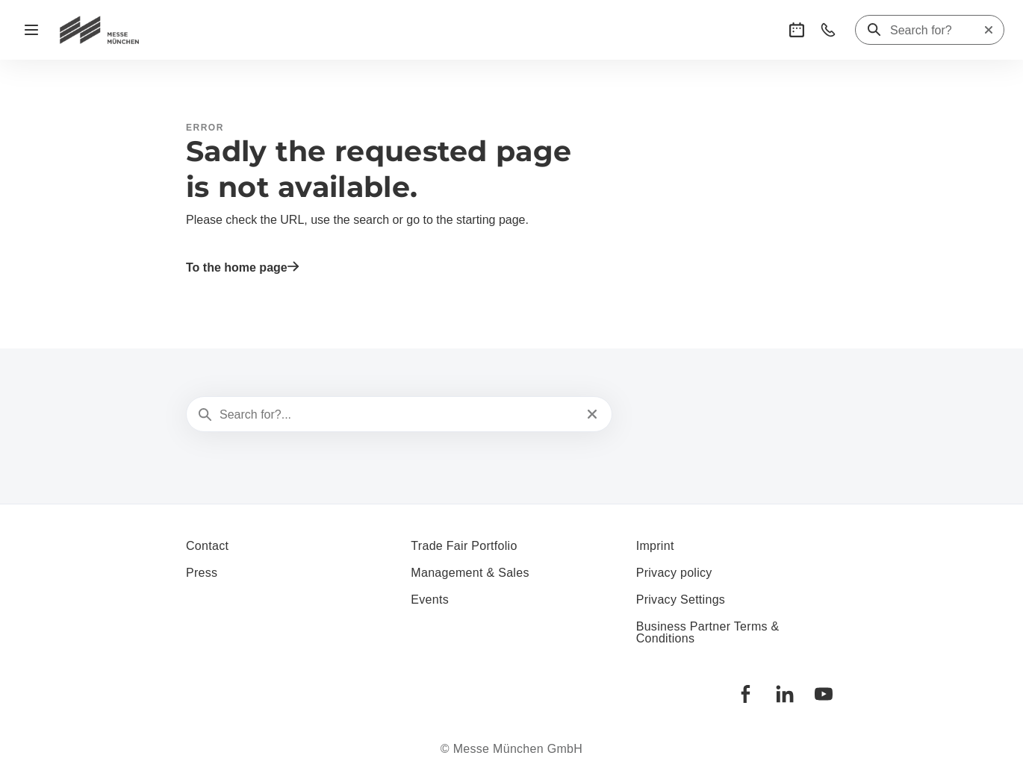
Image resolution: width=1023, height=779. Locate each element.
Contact (207, 545)
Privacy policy (674, 572)
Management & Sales (470, 572)
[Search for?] (936, 30)
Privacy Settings (681, 599)
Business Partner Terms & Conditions (708, 632)
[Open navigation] (31, 29)
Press (201, 572)
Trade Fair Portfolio (464, 545)
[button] (796, 29)
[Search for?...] (398, 415)
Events (430, 599)
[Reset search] (989, 30)
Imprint (655, 545)
